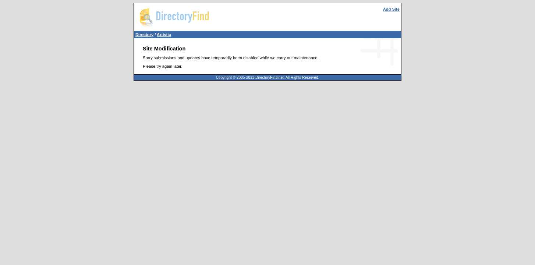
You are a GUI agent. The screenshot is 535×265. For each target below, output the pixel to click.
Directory (144, 34)
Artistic (164, 34)
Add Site (391, 9)
